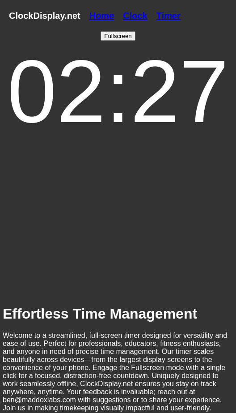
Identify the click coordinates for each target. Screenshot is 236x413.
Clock (135, 16)
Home (101, 16)
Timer (168, 16)
